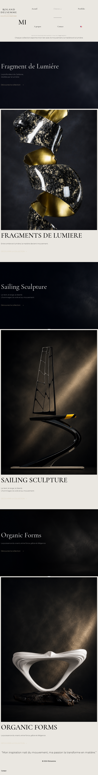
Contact (60, 26)
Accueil (34, 9)
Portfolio (81, 9)
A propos (37, 26)
